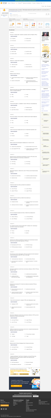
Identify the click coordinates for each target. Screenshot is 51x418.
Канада (43, 108)
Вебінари (14, 402)
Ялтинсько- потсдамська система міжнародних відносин (45, 105)
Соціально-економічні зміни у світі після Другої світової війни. (45, 65)
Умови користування (10, 416)
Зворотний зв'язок (4, 405)
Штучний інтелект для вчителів (31, 409)
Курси (14, 405)
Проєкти (27, 406)
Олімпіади (27, 408)
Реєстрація (49, 6)
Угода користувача (3, 416)
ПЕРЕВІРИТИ (36, 396)
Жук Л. (11, 13)
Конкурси (27, 407)
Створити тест (16, 385)
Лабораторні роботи (29, 405)
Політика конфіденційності (17, 416)
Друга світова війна (45, 110)
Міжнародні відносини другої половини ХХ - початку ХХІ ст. (45, 72)
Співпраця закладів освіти (4, 402)
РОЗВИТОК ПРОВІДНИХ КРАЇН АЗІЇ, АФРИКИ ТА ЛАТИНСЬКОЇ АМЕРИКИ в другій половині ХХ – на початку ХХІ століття (46, 95)
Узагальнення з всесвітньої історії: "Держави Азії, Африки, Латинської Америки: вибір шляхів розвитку (45, 83)
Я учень (43, 6)
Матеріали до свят (42, 402)
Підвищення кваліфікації (17, 401)
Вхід (45, 6)
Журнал (27, 401)
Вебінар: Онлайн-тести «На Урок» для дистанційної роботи (45, 39)
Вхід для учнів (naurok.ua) (43, 401)
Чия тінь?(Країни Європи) (46, 99)
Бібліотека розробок (29, 402)
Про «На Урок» (2, 401)
